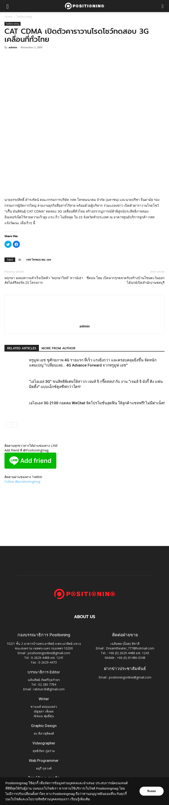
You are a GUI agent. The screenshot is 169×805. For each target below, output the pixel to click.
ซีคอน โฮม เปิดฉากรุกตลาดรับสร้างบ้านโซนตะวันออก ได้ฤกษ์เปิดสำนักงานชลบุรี (126, 280)
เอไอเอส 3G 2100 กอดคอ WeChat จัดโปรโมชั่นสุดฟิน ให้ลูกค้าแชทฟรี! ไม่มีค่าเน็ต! (97, 403)
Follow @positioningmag (22, 481)
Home (8, 17)
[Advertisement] (84, 164)
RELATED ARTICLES (21, 348)
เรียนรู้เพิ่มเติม (80, 799)
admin (12, 47)
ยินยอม (151, 791)
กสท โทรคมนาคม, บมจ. (39, 259)
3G (19, 259)
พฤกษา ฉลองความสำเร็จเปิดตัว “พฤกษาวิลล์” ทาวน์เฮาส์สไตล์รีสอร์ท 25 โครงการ (43, 280)
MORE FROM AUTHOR (58, 348)
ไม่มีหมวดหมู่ (24, 17)
